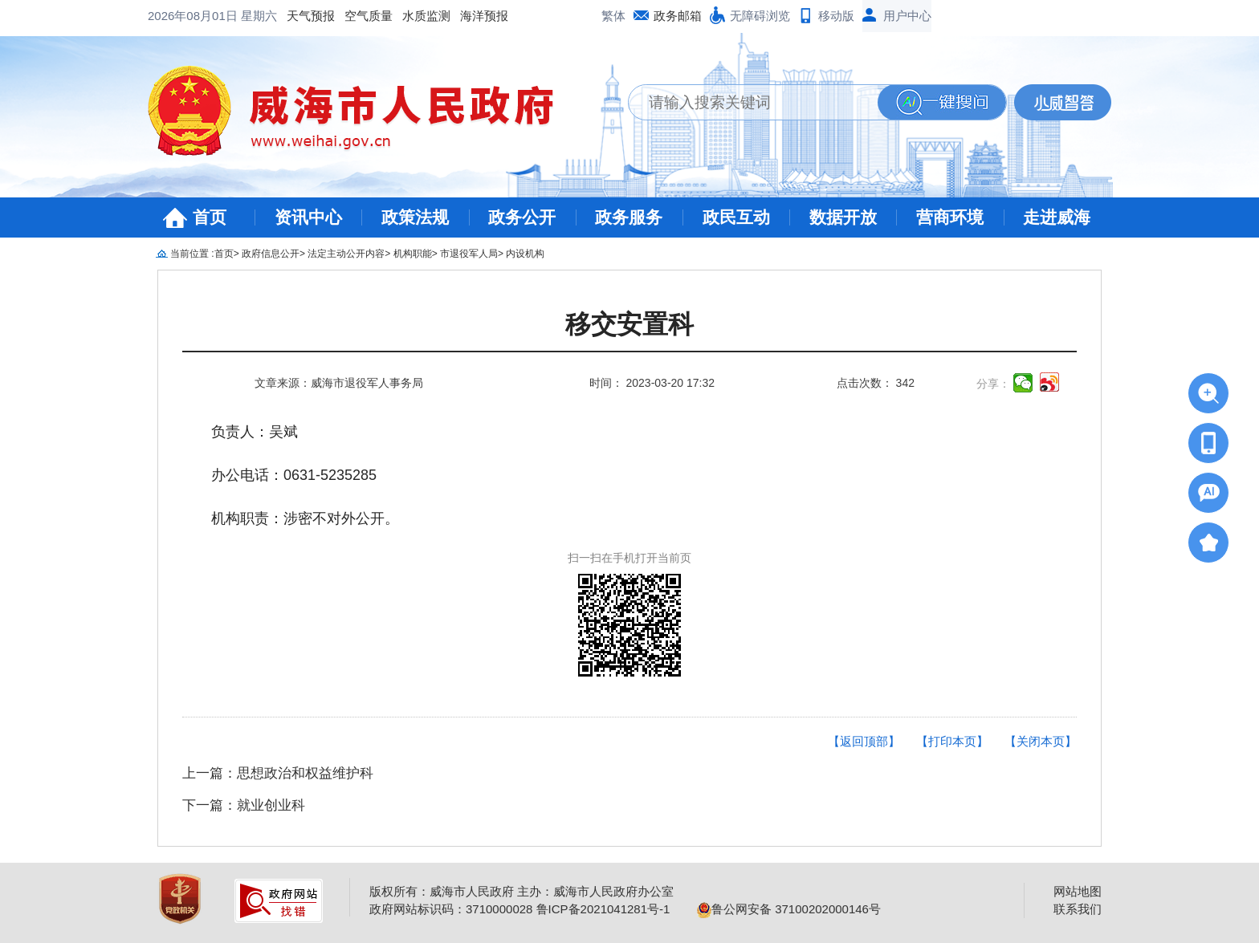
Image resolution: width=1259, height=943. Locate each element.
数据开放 (843, 217)
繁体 (613, 15)
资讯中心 (308, 217)
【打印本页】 (952, 741)
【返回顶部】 (864, 741)
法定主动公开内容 (346, 253)
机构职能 (412, 253)
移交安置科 (629, 325)
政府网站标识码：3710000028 (450, 909)
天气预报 (181, 15)
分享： (993, 383)
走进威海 (1056, 217)
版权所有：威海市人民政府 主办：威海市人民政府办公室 (521, 891)
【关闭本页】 (1040, 741)
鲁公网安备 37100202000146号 (789, 909)
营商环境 (950, 217)
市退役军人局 (469, 253)
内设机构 (525, 253)
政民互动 (736, 217)
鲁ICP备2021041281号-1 (603, 909)
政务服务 (628, 217)
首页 (209, 217)
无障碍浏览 (760, 15)
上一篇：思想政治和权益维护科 (277, 773)
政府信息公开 (270, 253)
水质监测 (297, 15)
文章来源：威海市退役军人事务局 (339, 382)
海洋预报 (355, 15)
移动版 (836, 15)
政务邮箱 (678, 15)
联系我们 (1077, 909)
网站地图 (1077, 891)
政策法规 (415, 217)
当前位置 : (192, 253)
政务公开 (522, 217)
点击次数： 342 (876, 382)
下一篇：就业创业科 (243, 805)
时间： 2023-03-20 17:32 (652, 382)
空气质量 (239, 15)
